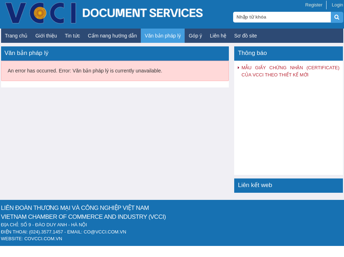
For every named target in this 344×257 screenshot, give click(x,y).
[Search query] (282, 17)
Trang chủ (16, 36)
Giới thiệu (46, 36)
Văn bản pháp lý (163, 36)
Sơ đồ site (245, 36)
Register (313, 4)
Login (337, 4)
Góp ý (195, 36)
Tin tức (72, 36)
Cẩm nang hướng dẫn (112, 36)
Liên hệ (218, 36)
